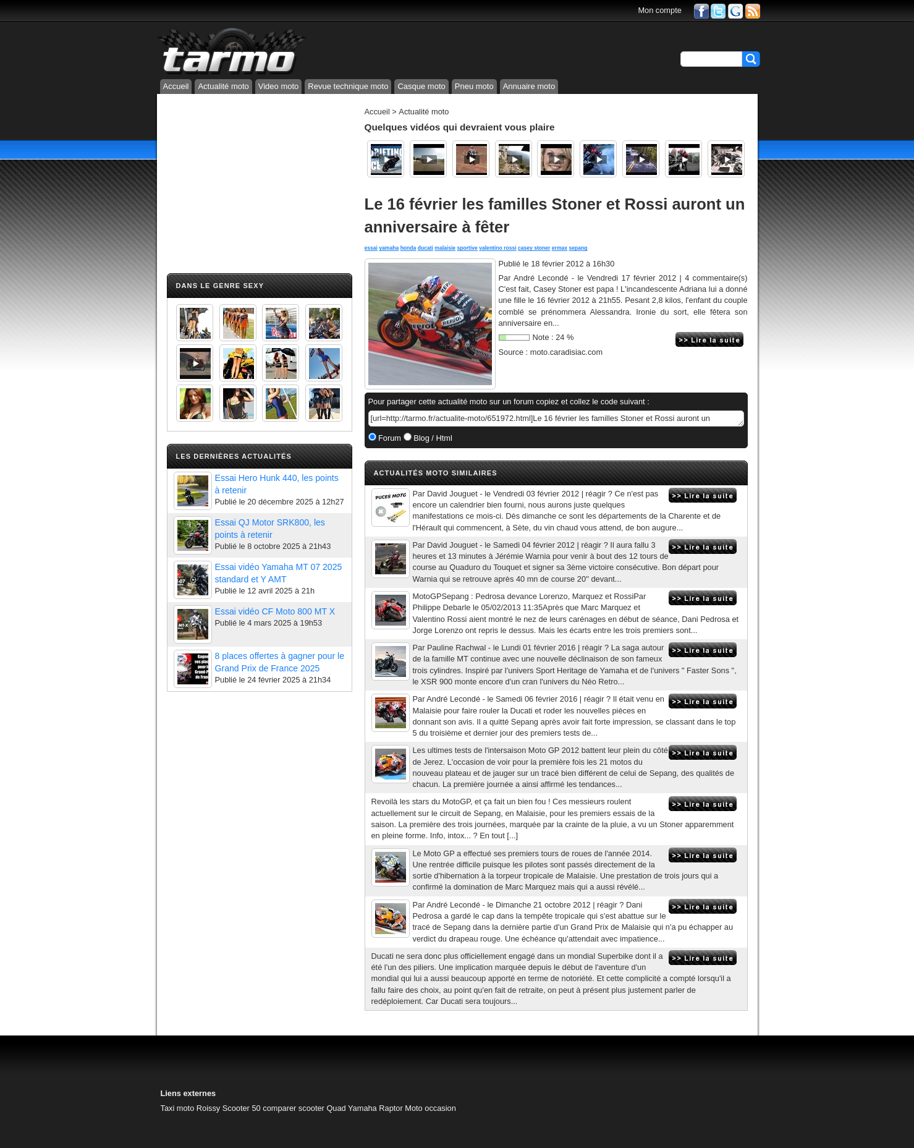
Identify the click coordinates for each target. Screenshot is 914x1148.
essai (371, 248)
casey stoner (534, 248)
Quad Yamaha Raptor (364, 1108)
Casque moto (421, 86)
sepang (578, 248)
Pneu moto (474, 86)
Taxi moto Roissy (191, 1108)
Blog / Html (432, 438)
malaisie (444, 248)
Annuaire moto (529, 86)
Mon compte (659, 10)
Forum (389, 438)
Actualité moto (223, 86)
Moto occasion (430, 1108)
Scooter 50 (241, 1108)
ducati (425, 248)
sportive (467, 248)
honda (408, 248)
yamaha (389, 248)
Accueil (176, 86)
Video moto (278, 86)
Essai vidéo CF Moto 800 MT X (275, 611)
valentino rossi (497, 248)
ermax (559, 248)
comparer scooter (293, 1108)
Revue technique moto (348, 86)
